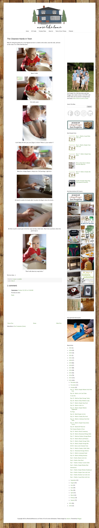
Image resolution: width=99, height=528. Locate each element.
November (73, 385)
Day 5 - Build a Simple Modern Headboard (81, 470)
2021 (70, 358)
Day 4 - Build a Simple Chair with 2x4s (80, 472)
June (72, 487)
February (73, 497)
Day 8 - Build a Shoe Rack (77, 460)
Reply (12, 295)
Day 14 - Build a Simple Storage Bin (79, 443)
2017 (70, 367)
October (73, 387)
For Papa (72, 411)
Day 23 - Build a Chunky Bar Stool (79, 416)
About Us (51, 31)
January (73, 500)
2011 (70, 503)
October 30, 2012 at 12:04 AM (25, 290)
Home (27, 31)
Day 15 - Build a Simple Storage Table (79, 441)
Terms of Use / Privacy (61, 31)
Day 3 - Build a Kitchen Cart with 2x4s (80, 474)
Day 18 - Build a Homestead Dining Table (80, 434)
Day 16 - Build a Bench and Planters (79, 438)
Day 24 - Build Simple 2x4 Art (78, 414)
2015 (70, 373)
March (72, 495)
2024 (70, 350)
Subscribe (6, 523)
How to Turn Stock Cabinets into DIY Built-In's (83, 163)
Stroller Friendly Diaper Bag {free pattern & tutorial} (83, 181)
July (72, 485)
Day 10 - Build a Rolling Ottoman (78, 455)
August (72, 482)
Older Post (59, 323)
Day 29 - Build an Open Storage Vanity (80, 398)
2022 (70, 355)
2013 (70, 377)
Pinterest (71, 31)
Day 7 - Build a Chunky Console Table (80, 462)
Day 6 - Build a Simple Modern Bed (79, 465)
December (73, 382)
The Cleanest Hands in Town (77, 429)
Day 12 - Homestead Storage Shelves (79, 450)
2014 (70, 375)
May (72, 490)
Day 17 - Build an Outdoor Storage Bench (80, 436)
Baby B (13, 281)
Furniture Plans (42, 31)
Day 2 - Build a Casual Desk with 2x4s (80, 477)
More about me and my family (80, 98)
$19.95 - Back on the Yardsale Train (79, 446)
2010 (70, 505)
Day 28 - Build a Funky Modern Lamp (79, 400)
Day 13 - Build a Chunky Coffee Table (79, 448)
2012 (70, 380)
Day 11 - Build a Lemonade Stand (78, 453)
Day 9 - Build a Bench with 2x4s (78, 458)
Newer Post (10, 323)
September (73, 480)
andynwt (68, 518)
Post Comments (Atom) (20, 326)
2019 (70, 363)
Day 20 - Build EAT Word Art (77, 426)
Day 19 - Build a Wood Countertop (79, 431)
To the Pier (73, 395)
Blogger (79, 518)
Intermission (73, 467)
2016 (70, 370)
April (72, 492)
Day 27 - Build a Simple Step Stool (79, 403)
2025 (70, 348)
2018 (70, 365)
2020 (70, 360)
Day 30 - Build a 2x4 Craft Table (78, 393)
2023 (70, 353)
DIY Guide (33, 31)
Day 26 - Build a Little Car (77, 405)
